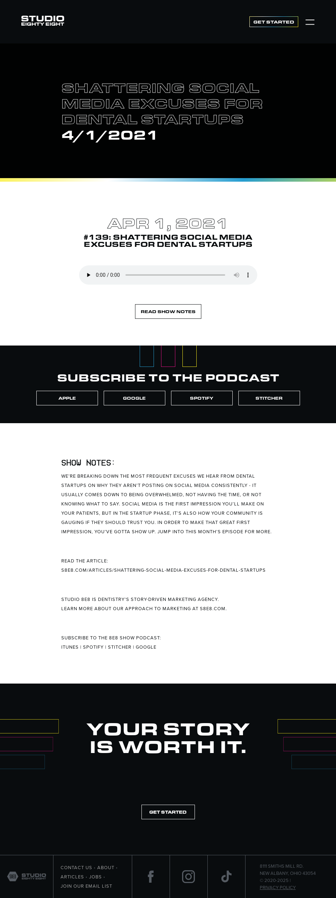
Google (134, 398)
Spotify (201, 398)
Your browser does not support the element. (168, 275)
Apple (67, 398)
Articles (72, 876)
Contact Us (76, 867)
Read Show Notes (168, 311)
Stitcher (269, 398)
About (105, 867)
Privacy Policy (278, 887)
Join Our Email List (86, 886)
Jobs (95, 876)
